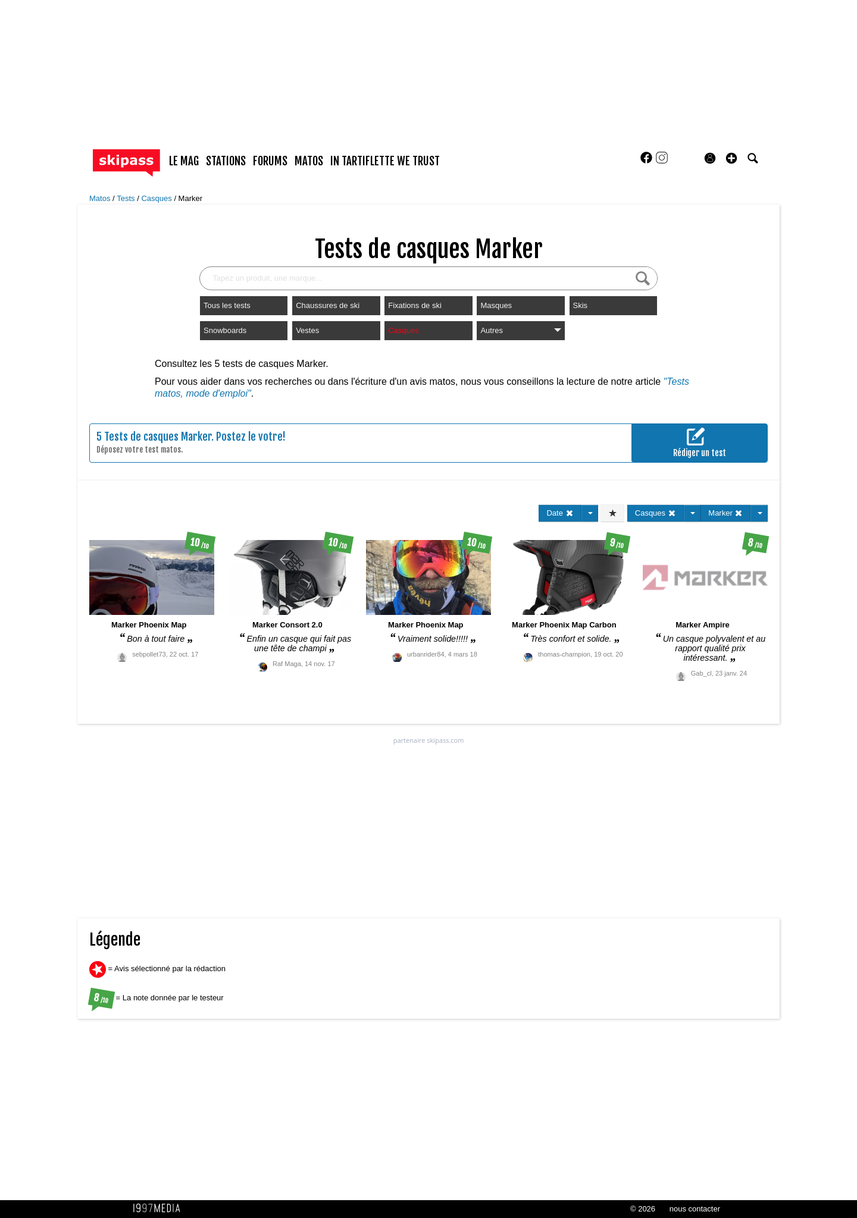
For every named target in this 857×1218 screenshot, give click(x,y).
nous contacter (695, 1208)
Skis (580, 305)
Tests (127, 198)
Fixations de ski (415, 305)
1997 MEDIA (160, 1208)
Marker (190, 198)
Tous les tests (227, 305)
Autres (520, 330)
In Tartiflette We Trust (385, 161)
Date (559, 512)
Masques (496, 305)
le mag (184, 161)
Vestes (307, 330)
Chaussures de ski (327, 305)
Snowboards (225, 330)
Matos (100, 198)
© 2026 (642, 1208)
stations (226, 161)
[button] (731, 158)
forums (270, 161)
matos (309, 161)
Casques (157, 198)
